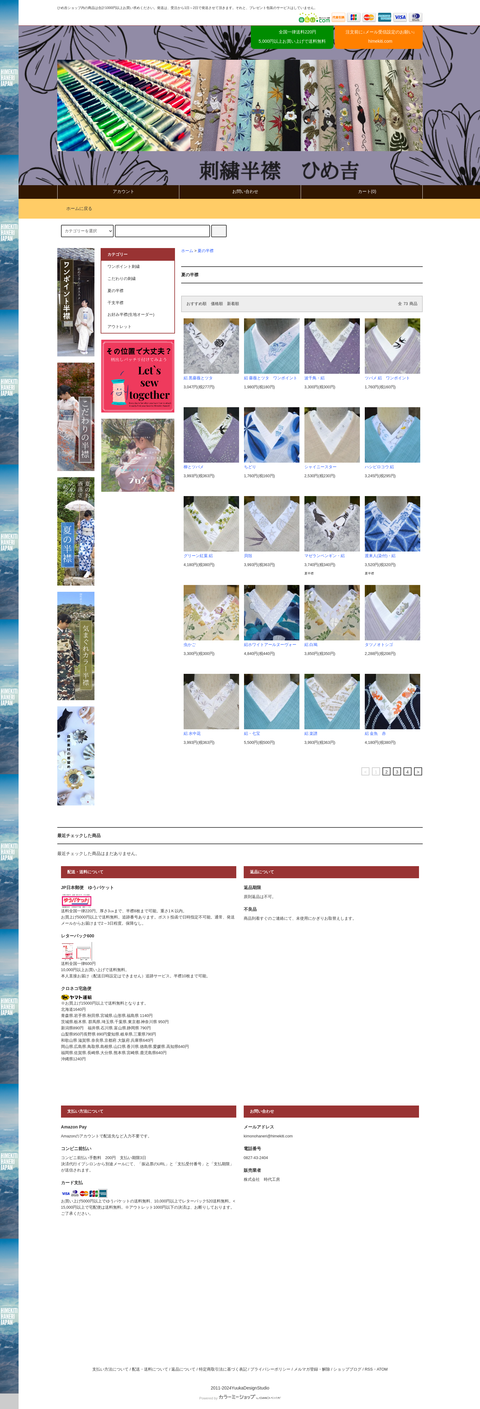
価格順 (217, 304)
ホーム (187, 251)
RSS (369, 1369)
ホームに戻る (75, 208)
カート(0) (361, 191)
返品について (183, 1369)
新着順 (233, 304)
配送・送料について (150, 1369)
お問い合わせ (240, 191)
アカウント (118, 191)
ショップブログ (347, 1369)
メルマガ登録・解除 (312, 1369)
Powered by (240, 1398)
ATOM (382, 1369)
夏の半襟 (206, 251)
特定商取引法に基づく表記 (223, 1369)
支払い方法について (110, 1369)
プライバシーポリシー (270, 1369)
